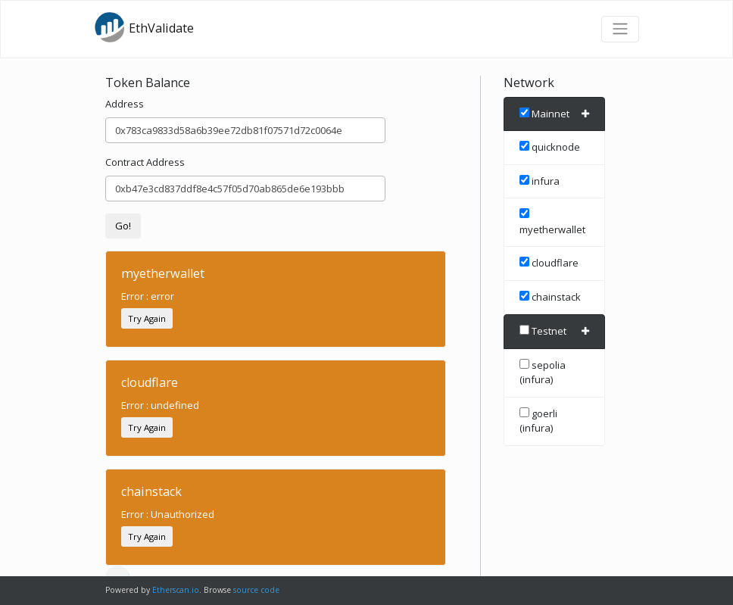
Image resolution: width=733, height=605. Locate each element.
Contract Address (145, 162)
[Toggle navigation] (620, 29)
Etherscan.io (175, 590)
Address (124, 104)
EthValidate (144, 27)
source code (256, 590)
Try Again (147, 318)
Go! (123, 225)
